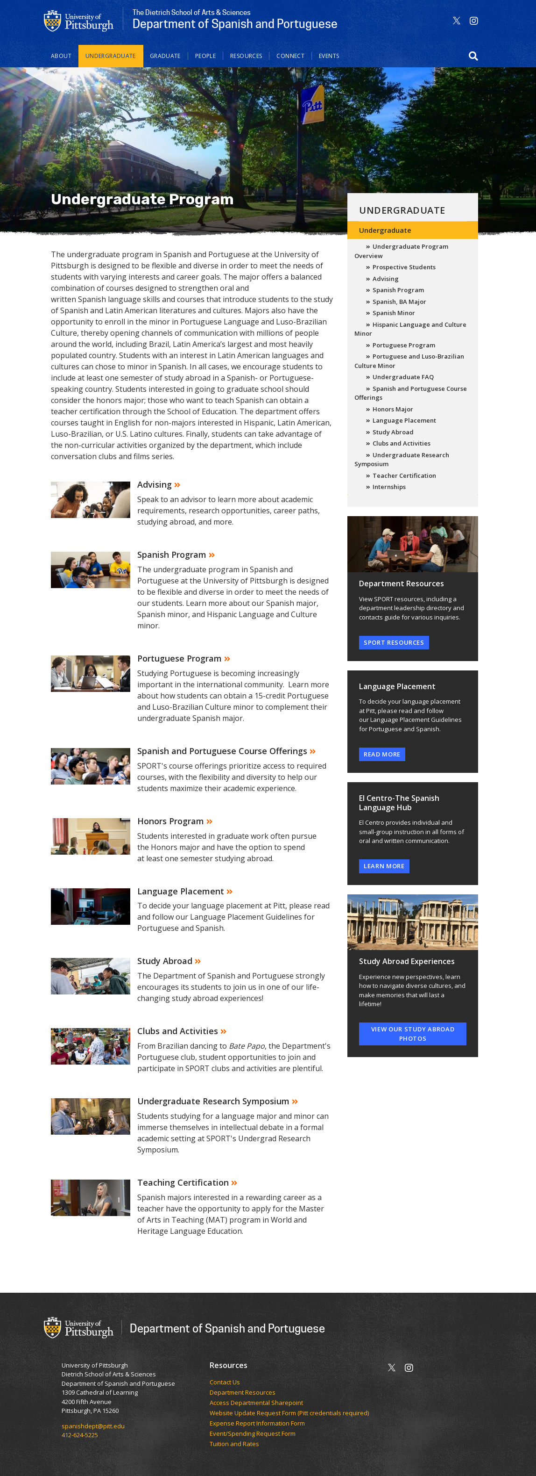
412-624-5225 (80, 1435)
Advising (386, 278)
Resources (246, 56)
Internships (389, 486)
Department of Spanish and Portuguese (227, 1328)
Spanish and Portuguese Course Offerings (410, 393)
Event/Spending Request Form (253, 1434)
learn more (384, 866)
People (205, 56)
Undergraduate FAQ (403, 377)
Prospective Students (404, 267)
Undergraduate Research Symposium (401, 459)
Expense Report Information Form (257, 1423)
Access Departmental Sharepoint (256, 1403)
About (61, 56)
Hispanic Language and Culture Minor (410, 329)
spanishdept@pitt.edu (93, 1426)
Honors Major (393, 409)
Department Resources (242, 1393)
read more (382, 754)
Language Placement (404, 420)
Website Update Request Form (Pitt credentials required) (289, 1413)
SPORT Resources (394, 642)
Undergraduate (110, 56)
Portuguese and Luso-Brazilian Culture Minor (409, 361)
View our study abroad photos (413, 1034)
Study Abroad (393, 432)
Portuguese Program (404, 345)
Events (329, 56)
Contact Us (225, 1382)
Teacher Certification (404, 475)
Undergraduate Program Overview (401, 251)
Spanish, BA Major (399, 301)
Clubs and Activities (401, 443)
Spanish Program (398, 290)
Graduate (165, 56)
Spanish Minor (394, 313)
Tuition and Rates (234, 1444)
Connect (290, 56)
